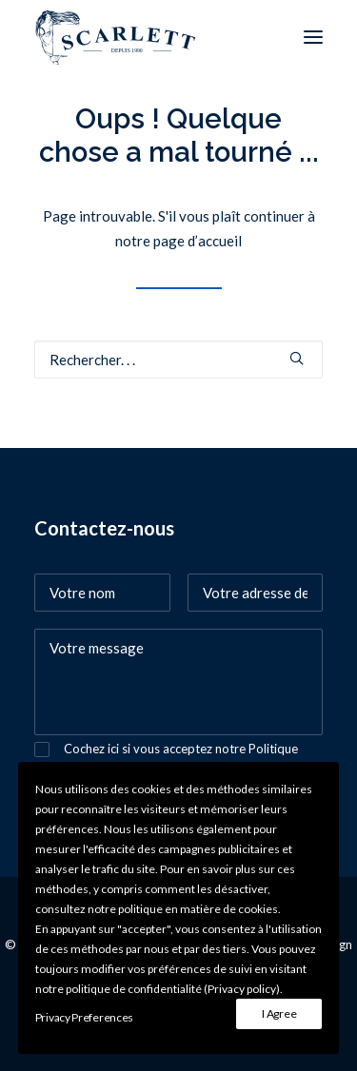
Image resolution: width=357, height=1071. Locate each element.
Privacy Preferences (84, 1017)
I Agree (279, 1013)
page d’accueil (197, 240)
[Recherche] (178, 360)
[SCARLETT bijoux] (116, 37)
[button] (313, 37)
